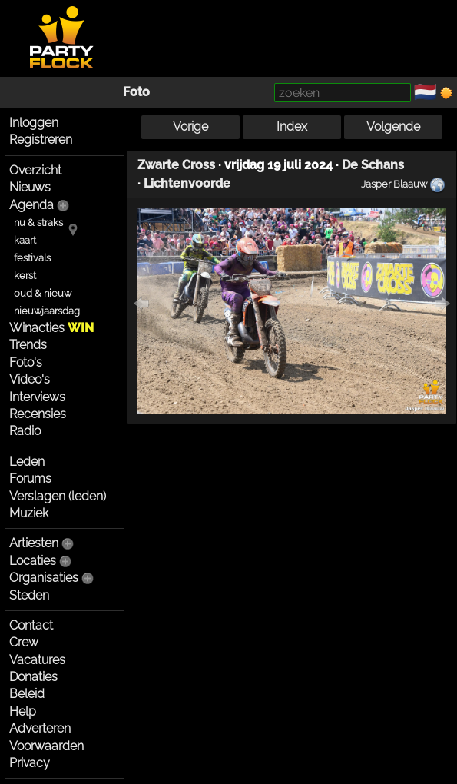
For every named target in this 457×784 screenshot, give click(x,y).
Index (292, 126)
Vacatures (37, 660)
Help (22, 711)
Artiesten (33, 543)
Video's (29, 379)
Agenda (31, 205)
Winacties (51, 328)
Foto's (25, 362)
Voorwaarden (46, 746)
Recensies (37, 414)
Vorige (190, 126)
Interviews (37, 397)
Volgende (393, 126)
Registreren (40, 139)
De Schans (373, 165)
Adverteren (40, 728)
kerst (25, 275)
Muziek (28, 513)
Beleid (27, 693)
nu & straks (38, 222)
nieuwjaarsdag (47, 311)
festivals (32, 258)
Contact (31, 625)
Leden (27, 461)
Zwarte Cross (176, 165)
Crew (23, 642)
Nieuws (30, 187)
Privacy (29, 763)
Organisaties (43, 577)
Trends (28, 344)
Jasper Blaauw (394, 184)
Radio (25, 431)
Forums (30, 478)
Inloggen (33, 122)
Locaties (32, 560)
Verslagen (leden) (57, 496)
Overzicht (35, 170)
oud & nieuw (42, 293)
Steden (29, 595)
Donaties (33, 676)
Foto (136, 92)
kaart (25, 240)
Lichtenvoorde (187, 183)
